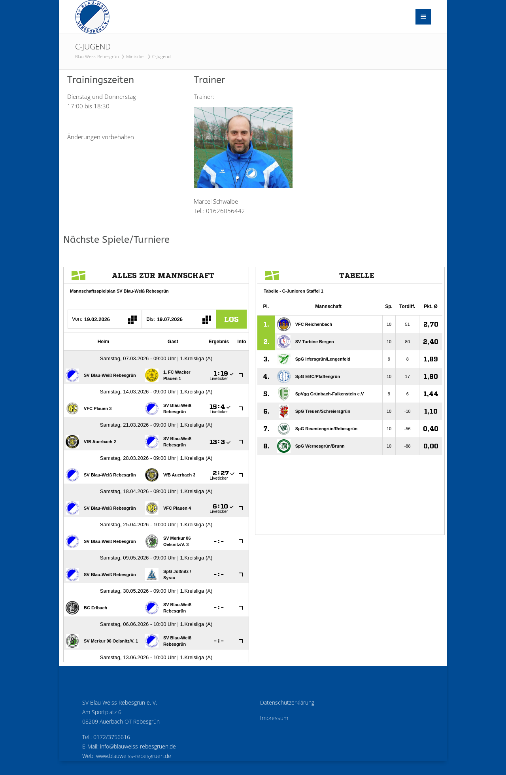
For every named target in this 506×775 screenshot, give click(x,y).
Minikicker (135, 56)
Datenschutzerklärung (287, 702)
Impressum (274, 718)
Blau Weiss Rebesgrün (97, 56)
